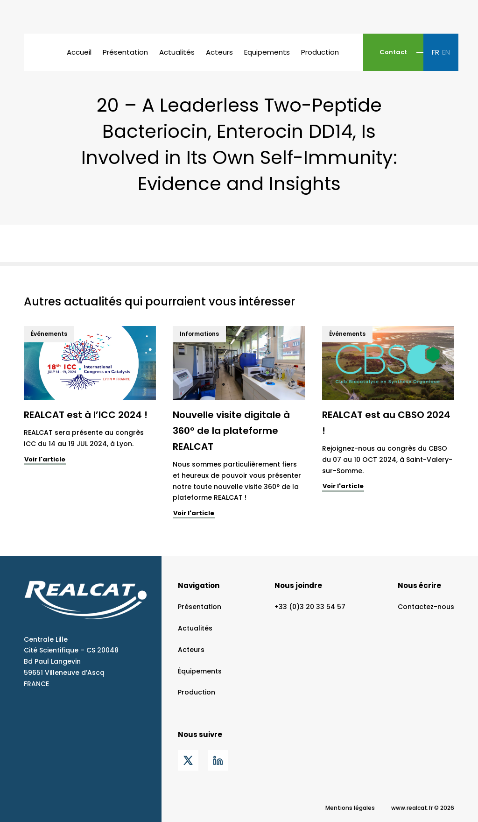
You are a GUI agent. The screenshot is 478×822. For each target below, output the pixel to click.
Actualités (177, 52)
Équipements (200, 671)
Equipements (267, 52)
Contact (393, 52)
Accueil (79, 52)
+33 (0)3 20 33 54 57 (309, 606)
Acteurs (219, 52)
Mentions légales (350, 808)
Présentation (125, 52)
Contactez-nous (426, 606)
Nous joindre (298, 585)
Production (320, 52)
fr (435, 52)
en (446, 52)
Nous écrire (419, 585)
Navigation (198, 585)
